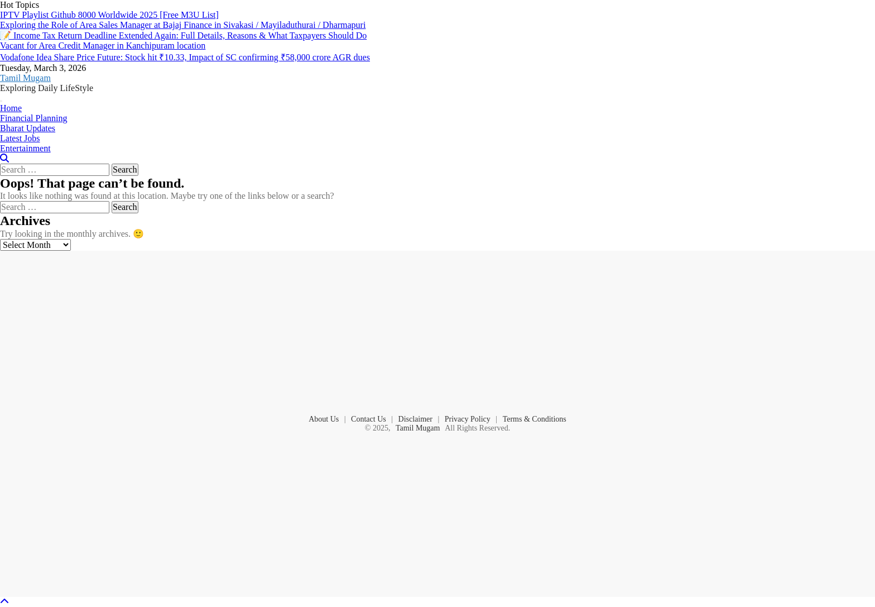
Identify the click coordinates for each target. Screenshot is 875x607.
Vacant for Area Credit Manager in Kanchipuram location (102, 45)
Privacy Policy (468, 419)
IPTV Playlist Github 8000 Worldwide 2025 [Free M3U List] (109, 15)
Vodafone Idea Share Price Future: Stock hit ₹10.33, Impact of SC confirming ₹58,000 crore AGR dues (185, 57)
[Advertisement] (437, 332)
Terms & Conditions (534, 419)
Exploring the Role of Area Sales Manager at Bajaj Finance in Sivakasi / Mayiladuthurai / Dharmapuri (183, 25)
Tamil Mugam (25, 78)
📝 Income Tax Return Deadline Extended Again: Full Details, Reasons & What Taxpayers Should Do (183, 35)
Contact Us (368, 419)
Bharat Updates (27, 128)
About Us (324, 419)
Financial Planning (33, 118)
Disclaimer (415, 419)
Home (11, 108)
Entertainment (25, 148)
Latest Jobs (20, 138)
